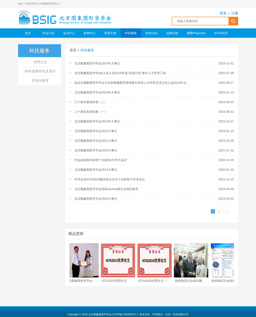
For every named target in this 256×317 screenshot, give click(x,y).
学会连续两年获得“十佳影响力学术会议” (100, 160)
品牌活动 (172, 33)
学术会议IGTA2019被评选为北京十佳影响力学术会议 (109, 179)
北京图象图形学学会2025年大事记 (97, 63)
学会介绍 (48, 33)
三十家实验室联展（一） (90, 111)
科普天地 (110, 33)
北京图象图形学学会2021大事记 (95, 140)
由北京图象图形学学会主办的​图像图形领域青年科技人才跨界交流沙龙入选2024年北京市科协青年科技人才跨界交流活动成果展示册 (133, 82)
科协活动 (152, 33)
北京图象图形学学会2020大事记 (95, 150)
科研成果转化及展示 (40, 71)
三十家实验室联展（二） (90, 102)
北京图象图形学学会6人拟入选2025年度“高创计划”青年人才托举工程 (120, 73)
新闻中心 (90, 33)
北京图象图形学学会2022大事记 (95, 131)
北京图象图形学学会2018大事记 (95, 198)
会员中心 (69, 33)
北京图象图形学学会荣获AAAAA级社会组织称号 (106, 189)
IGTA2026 (221, 33)
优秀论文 (40, 62)
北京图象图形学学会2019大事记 (95, 169)
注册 (234, 13)
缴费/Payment (196, 33)
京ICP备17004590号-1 (125, 314)
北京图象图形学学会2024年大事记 (97, 92)
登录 (223, 13)
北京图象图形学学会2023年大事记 (97, 121)
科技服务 (131, 33)
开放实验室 (40, 80)
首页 (28, 33)
